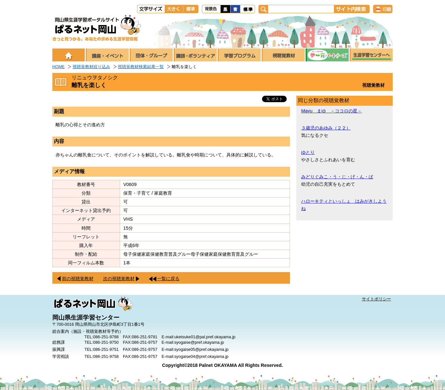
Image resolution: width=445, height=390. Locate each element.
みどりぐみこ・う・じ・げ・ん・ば (337, 176)
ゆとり (308, 152)
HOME (58, 66)
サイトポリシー (376, 299)
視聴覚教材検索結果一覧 (141, 66)
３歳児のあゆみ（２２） (326, 127)
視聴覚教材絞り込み (91, 66)
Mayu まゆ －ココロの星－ (331, 110)
